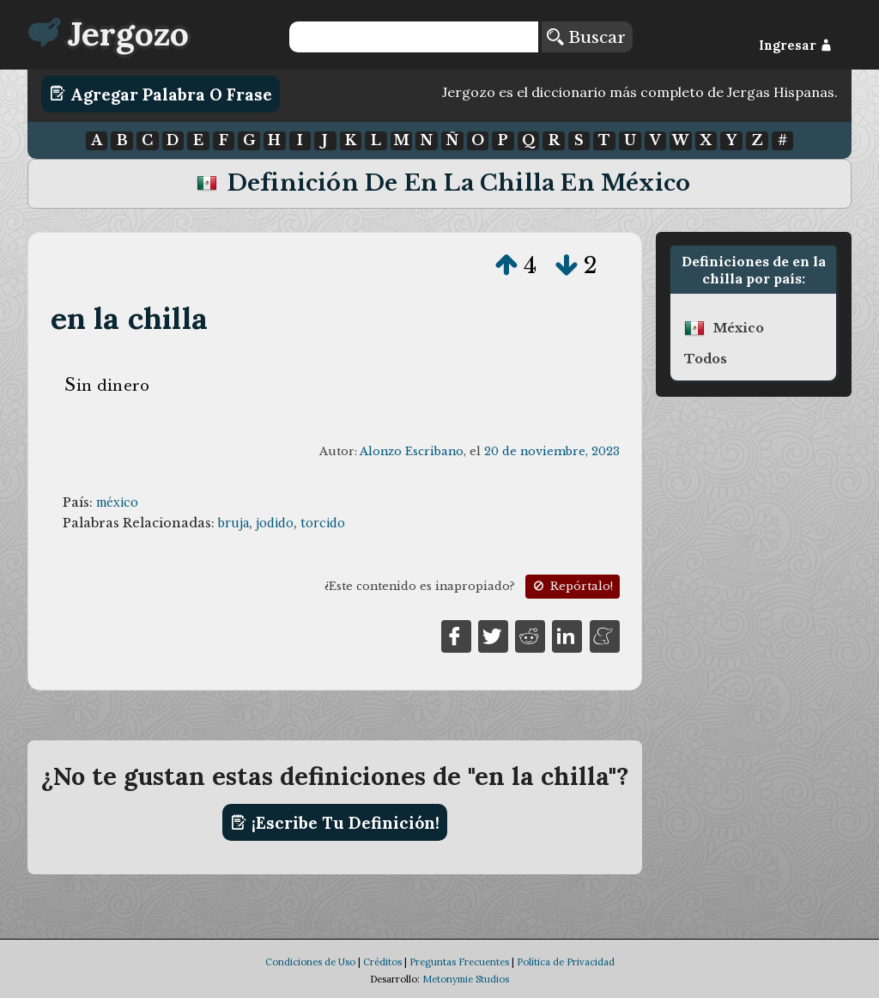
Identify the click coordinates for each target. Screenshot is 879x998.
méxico (117, 502)
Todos (705, 359)
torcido (322, 523)
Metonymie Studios (465, 979)
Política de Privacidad (566, 962)
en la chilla (130, 318)
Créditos (382, 962)
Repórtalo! (571, 586)
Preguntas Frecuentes (459, 962)
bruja (233, 523)
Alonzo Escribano (412, 451)
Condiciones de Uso (310, 962)
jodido (275, 523)
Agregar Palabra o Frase (161, 93)
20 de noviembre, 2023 (552, 451)
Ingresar (795, 45)
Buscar (586, 37)
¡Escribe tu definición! (335, 822)
